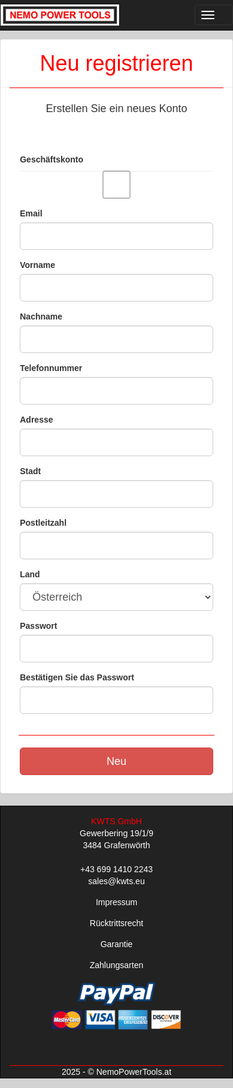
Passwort (38, 626)
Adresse (36, 419)
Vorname (37, 265)
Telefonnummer (51, 368)
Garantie (117, 944)
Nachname (41, 316)
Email (31, 213)
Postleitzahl (43, 523)
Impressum (116, 902)
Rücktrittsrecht (116, 923)
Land (30, 574)
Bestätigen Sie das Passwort (77, 677)
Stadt (30, 471)
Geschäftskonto (51, 159)
